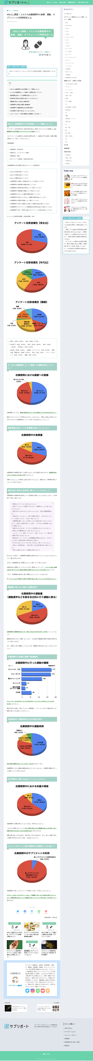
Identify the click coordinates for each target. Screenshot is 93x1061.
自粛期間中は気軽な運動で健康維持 (20, 104)
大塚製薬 (68, 69)
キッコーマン (69, 48)
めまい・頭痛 (69, 92)
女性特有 (68, 155)
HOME (46, 1054)
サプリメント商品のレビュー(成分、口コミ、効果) (75, 18)
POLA (67, 28)
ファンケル (68, 66)
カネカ (67, 43)
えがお (67, 34)
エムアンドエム (70, 37)
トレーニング (69, 90)
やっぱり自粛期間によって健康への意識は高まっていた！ (26, 92)
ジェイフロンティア (71, 57)
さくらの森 (68, 51)
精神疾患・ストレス (71, 118)
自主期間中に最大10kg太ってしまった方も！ (22, 110)
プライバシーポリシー (71, 1035)
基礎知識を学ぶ (72, 2)
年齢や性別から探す (83, 2)
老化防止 (68, 164)
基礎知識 (54, 917)
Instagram (32, 993)
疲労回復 (68, 110)
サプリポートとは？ (70, 1032)
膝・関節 (68, 133)
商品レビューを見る (52, 2)
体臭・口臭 (68, 95)
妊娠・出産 (68, 158)
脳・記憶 (68, 127)
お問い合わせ (68, 1028)
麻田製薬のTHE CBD (71, 77)
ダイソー (68, 60)
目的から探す (62, 2)
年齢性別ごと (69, 161)
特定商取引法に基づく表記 (72, 1042)
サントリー (68, 54)
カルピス (68, 46)
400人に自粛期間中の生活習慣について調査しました (25, 89)
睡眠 (67, 115)
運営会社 (67, 1046)
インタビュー (68, 13)
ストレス (16, 479)
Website (47, 993)
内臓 (67, 98)
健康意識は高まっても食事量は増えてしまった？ (23, 95)
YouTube (42, 993)
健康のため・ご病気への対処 (72, 81)
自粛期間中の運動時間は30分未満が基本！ (22, 107)
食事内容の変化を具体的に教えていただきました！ (24, 98)
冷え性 (66, 145)
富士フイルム (69, 72)
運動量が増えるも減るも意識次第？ (20, 101)
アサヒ (67, 31)
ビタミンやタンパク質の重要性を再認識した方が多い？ (25, 113)
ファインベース (70, 63)
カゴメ (67, 40)
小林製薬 (68, 74)
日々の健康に (69, 101)
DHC (67, 22)
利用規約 (67, 1039)
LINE (38, 993)
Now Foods (68, 25)
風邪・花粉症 (69, 136)
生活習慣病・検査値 (71, 107)
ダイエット (68, 87)
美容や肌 (68, 121)
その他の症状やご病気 (71, 84)
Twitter (27, 993)
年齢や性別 (67, 152)
